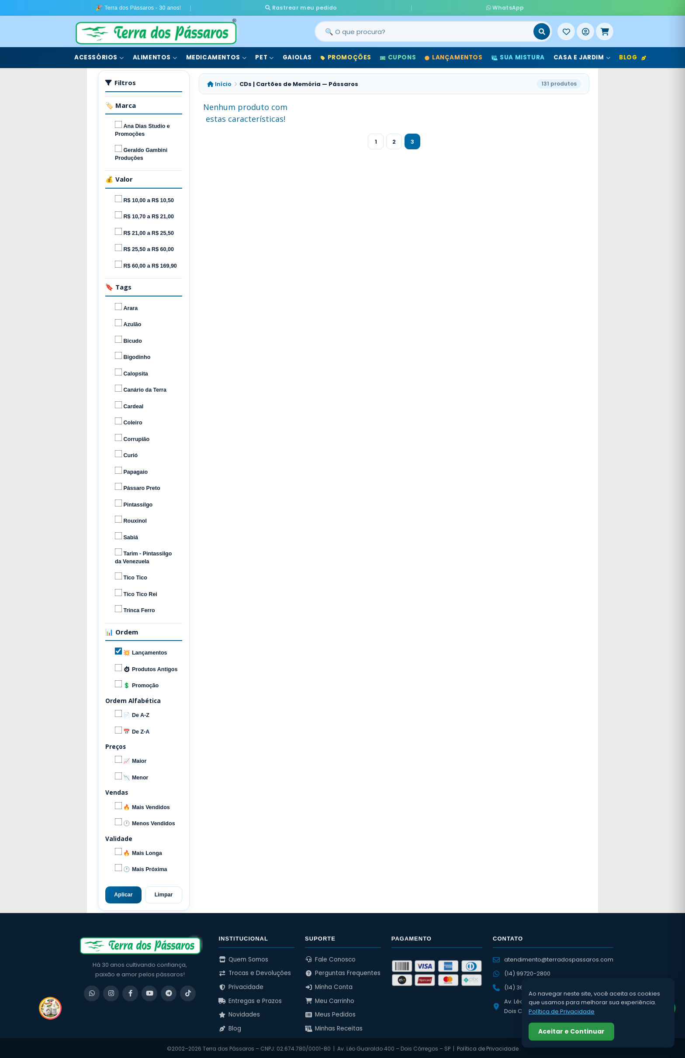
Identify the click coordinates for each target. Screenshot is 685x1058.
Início (219, 82)
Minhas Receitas (334, 1027)
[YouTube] (149, 991)
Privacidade (240, 985)
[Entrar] (585, 30)
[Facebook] (130, 991)
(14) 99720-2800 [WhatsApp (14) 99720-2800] (521, 972)
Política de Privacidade (488, 1047)
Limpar (164, 893)
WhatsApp (434, 7)
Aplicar (123, 893)
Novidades (239, 1013)
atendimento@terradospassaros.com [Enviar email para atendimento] (553, 958)
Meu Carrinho (329, 999)
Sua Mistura (518, 56)
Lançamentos (453, 56)
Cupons (398, 56)
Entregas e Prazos (250, 999)
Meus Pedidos (330, 1013)
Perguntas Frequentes (343, 972)
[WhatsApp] (92, 991)
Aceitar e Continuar (571, 1031)
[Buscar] (541, 30)
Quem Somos (243, 958)
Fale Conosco (330, 958)
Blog (632, 56)
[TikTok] (188, 991)
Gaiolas (297, 56)
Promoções (346, 56)
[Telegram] (168, 991)
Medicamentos (216, 56)
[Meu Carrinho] (604, 30)
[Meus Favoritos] (566, 30)
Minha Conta (329, 985)
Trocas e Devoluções (254, 972)
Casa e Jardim (582, 56)
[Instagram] (111, 991)
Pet (264, 56)
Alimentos (155, 56)
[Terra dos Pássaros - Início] (155, 30)
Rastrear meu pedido (368, 7)
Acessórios (99, 56)
